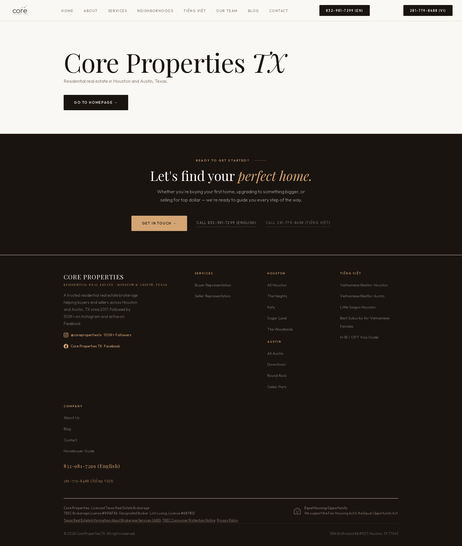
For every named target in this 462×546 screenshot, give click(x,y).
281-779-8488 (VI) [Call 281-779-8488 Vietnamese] (428, 10)
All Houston (277, 285)
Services (117, 11)
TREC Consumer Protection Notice (188, 520)
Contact (278, 11)
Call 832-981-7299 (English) (226, 222)
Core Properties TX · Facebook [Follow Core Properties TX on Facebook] (92, 346)
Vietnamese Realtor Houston (364, 285)
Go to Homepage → (96, 102)
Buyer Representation (213, 285)
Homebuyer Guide (79, 450)
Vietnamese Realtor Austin (362, 295)
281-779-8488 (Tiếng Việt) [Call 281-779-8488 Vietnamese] (88, 480)
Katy (271, 307)
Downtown (276, 364)
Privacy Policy (227, 520)
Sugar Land (277, 318)
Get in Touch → (159, 223)
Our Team (227, 11)
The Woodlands (280, 329)
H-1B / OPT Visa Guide (359, 337)
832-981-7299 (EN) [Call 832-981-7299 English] (344, 10)
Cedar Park (276, 386)
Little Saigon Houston (358, 307)
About (91, 11)
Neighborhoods (155, 11)
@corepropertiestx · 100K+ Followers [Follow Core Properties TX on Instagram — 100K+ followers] (97, 335)
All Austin (275, 353)
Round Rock (277, 375)
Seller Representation (213, 295)
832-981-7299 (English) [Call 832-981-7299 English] (92, 466)
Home (67, 11)
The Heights (277, 295)
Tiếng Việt (195, 11)
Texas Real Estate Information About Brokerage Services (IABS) (112, 520)
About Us (72, 417)
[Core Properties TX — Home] (19, 11)
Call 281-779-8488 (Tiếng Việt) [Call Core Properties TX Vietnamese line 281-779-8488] (298, 222)
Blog (253, 11)
